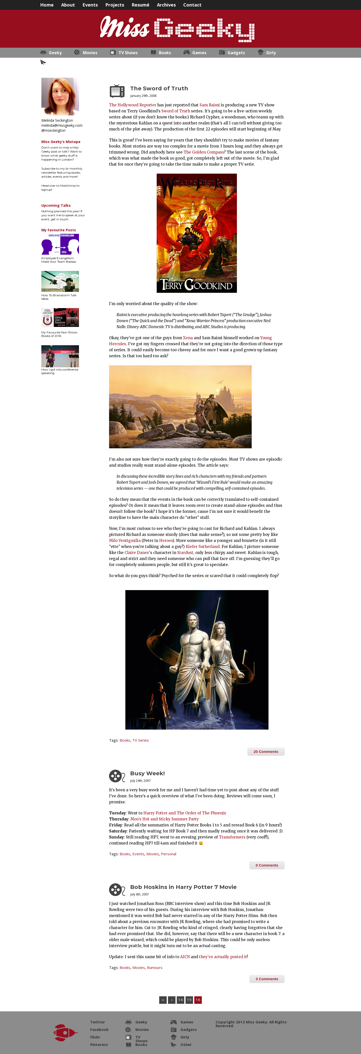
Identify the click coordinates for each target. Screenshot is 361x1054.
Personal (168, 853)
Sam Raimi (210, 105)
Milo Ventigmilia (125, 540)
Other (55, 62)
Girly (271, 52)
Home (47, 4)
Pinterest (99, 1044)
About (68, 4)
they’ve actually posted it (223, 956)
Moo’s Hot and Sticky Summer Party (164, 819)
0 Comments (267, 865)
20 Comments (266, 751)
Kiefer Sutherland (203, 546)
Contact (192, 4)
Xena (188, 337)
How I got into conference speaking (59, 371)
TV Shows (128, 52)
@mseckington (53, 130)
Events (90, 4)
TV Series (140, 740)
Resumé (140, 4)
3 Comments (267, 979)
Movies (90, 52)
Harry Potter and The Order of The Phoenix (184, 813)
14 (180, 999)
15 (189, 999)
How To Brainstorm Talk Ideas (58, 297)
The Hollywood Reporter (132, 105)
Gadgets (236, 52)
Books (165, 52)
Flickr (95, 1036)
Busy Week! (147, 773)
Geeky (55, 52)
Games (199, 52)
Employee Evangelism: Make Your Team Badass (58, 259)
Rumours (154, 967)
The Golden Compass (204, 152)
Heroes (165, 540)
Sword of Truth (175, 111)
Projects (114, 4)
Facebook (99, 1029)
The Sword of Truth (159, 88)
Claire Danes (137, 552)
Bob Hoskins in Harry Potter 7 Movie (183, 887)
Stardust (185, 552)
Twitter (97, 1021)
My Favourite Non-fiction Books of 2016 (59, 334)
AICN (185, 956)
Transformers (232, 837)
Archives (166, 4)
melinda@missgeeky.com (61, 125)
